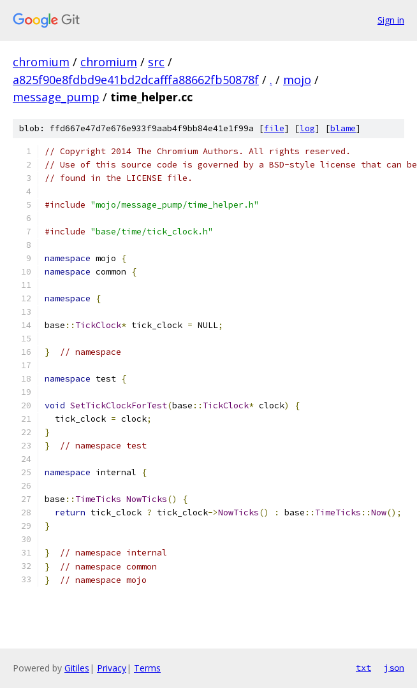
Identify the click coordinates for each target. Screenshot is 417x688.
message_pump (56, 96)
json (394, 667)
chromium (41, 61)
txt (363, 667)
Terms (147, 668)
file (274, 128)
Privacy (111, 668)
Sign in (390, 20)
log (307, 128)
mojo (297, 79)
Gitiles (76, 668)
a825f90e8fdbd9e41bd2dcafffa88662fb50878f (136, 79)
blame (343, 128)
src (156, 61)
